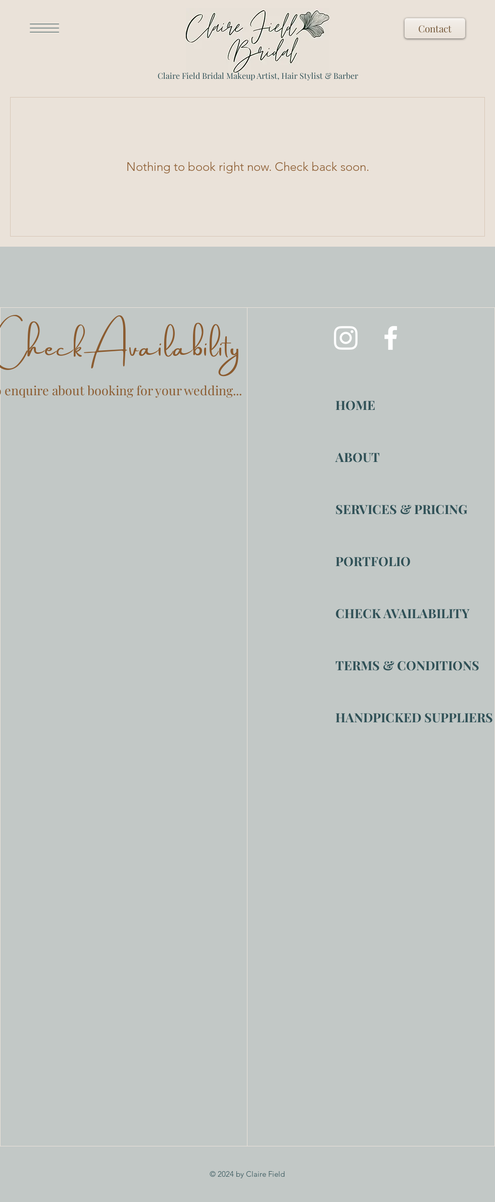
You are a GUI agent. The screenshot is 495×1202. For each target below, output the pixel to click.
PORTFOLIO (371, 560)
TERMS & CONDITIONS (371, 665)
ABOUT (357, 456)
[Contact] (435, 28)
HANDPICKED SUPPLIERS (371, 717)
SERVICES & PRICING (371, 508)
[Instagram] (346, 338)
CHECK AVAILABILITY (371, 613)
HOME (355, 404)
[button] (44, 28)
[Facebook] (391, 338)
